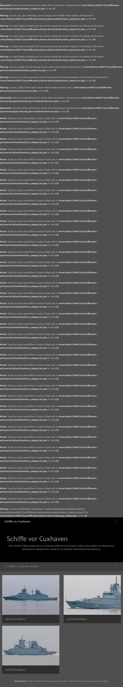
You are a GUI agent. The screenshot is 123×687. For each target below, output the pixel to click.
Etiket (12, 566)
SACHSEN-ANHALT (15, 619)
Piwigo (30, 681)
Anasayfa (4, 566)
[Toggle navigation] (116, 521)
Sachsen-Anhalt (28, 566)
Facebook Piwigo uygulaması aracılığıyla (89, 681)
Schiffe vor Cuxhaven (17, 521)
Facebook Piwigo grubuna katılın (51, 681)
